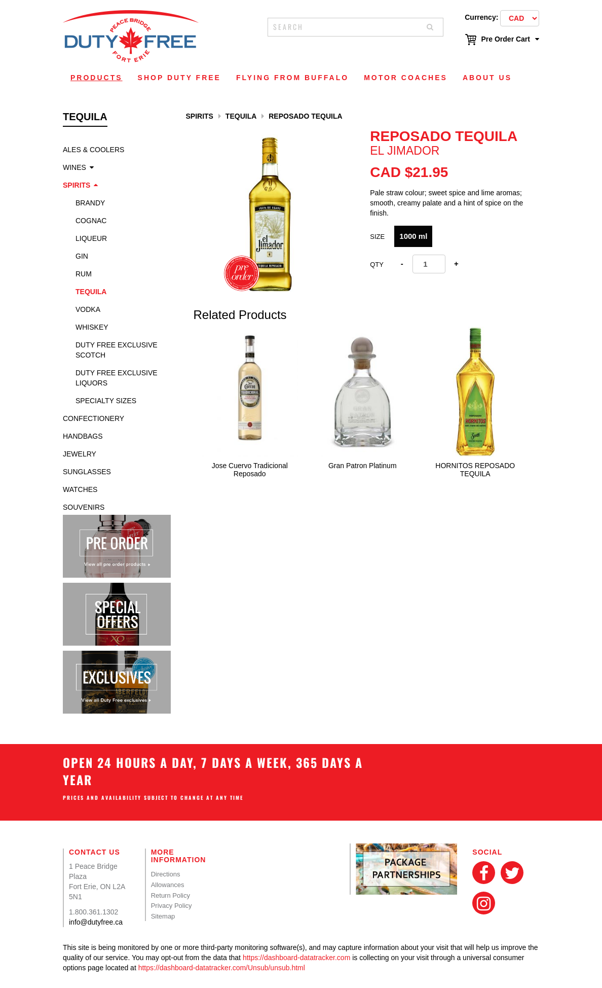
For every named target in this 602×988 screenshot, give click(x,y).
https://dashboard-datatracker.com (296, 958)
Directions (165, 874)
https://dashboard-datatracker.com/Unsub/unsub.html (221, 968)
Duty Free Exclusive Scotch (117, 350)
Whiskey (92, 327)
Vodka (88, 309)
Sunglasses (87, 472)
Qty (377, 264)
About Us (487, 78)
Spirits (76, 185)
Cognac (91, 221)
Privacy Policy (171, 905)
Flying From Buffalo (292, 78)
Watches (80, 489)
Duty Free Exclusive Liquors (117, 378)
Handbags (83, 436)
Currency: (481, 17)
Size (377, 236)
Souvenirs (83, 507)
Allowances (167, 885)
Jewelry (79, 454)
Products (96, 78)
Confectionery (93, 418)
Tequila (91, 292)
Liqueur (91, 238)
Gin (82, 256)
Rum (84, 274)
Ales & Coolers (93, 150)
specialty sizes (106, 401)
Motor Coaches (405, 78)
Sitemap (163, 916)
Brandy (90, 203)
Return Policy (170, 895)
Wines (74, 167)
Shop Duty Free (179, 78)
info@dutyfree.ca (96, 922)
